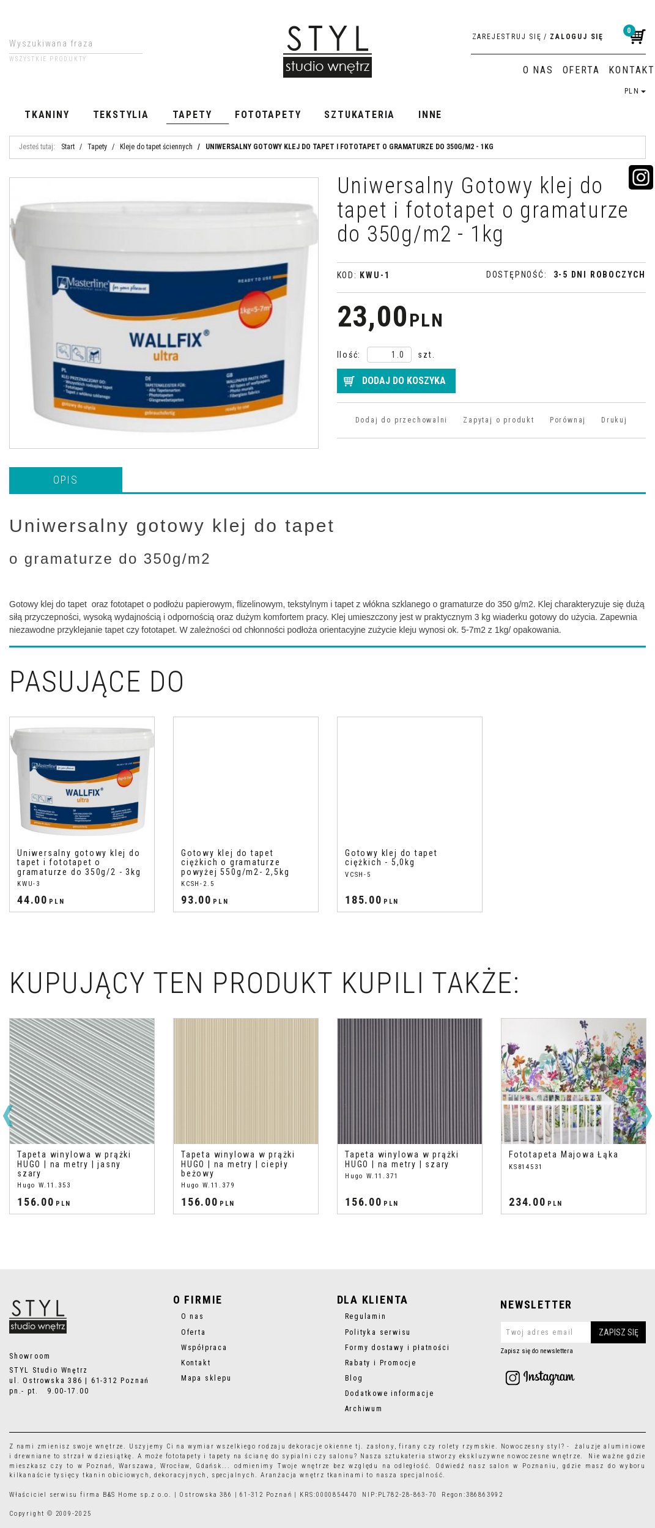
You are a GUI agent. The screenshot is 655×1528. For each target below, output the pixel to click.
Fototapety (268, 114)
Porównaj (568, 420)
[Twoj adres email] (573, 1332)
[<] (8, 1115)
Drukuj (614, 420)
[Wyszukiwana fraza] (66, 43)
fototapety (184, 1456)
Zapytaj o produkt (498, 420)
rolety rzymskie (467, 1446)
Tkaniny (47, 114)
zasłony (380, 1446)
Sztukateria (359, 114)
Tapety (192, 114)
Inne (430, 114)
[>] (647, 1115)
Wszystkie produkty (48, 59)
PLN (635, 91)
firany (410, 1446)
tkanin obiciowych (116, 1475)
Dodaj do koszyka (404, 380)
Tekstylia (121, 114)
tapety (220, 1456)
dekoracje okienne (321, 1446)
